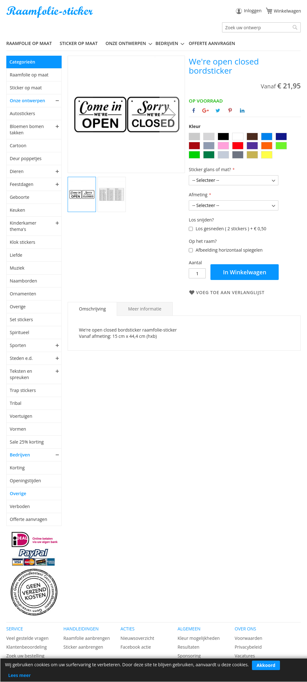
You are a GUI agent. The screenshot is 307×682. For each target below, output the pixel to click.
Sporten (18, 345)
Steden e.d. (21, 358)
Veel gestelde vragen (27, 638)
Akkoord (266, 665)
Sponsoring (189, 656)
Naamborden (23, 281)
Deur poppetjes (26, 158)
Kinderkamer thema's (23, 226)
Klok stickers (22, 242)
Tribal (15, 403)
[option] (194, 136)
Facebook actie (135, 647)
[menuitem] (31, 43)
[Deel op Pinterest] (230, 110)
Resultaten (188, 647)
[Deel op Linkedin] (242, 110)
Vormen (18, 429)
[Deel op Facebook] (193, 110)
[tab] (92, 309)
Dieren (17, 171)
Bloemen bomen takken (27, 129)
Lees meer (19, 675)
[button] (172, 114)
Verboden (20, 506)
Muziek (17, 268)
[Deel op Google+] (205, 110)
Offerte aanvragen (28, 519)
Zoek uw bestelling (25, 656)
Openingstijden (25, 481)
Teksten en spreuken (21, 374)
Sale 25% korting (27, 442)
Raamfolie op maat (29, 75)
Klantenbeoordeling (26, 647)
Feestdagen (21, 184)
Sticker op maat (26, 88)
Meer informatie (144, 309)
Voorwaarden (248, 638)
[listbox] (245, 146)
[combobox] (261, 27)
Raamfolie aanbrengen (86, 638)
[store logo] (50, 12)
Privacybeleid (248, 647)
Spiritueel (19, 332)
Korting (17, 468)
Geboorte (19, 197)
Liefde (16, 255)
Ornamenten (23, 294)
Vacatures (245, 656)
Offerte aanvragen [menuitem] (212, 43)
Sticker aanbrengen (83, 647)
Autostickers (22, 113)
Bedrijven (20, 455)
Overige (17, 307)
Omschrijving (92, 309)
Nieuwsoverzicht (137, 638)
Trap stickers (23, 390)
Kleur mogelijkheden (198, 638)
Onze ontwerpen (27, 100)
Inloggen (252, 11)
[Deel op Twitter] (217, 110)
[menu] (153, 43)
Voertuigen (21, 416)
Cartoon (18, 145)
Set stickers (21, 319)
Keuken (17, 210)
